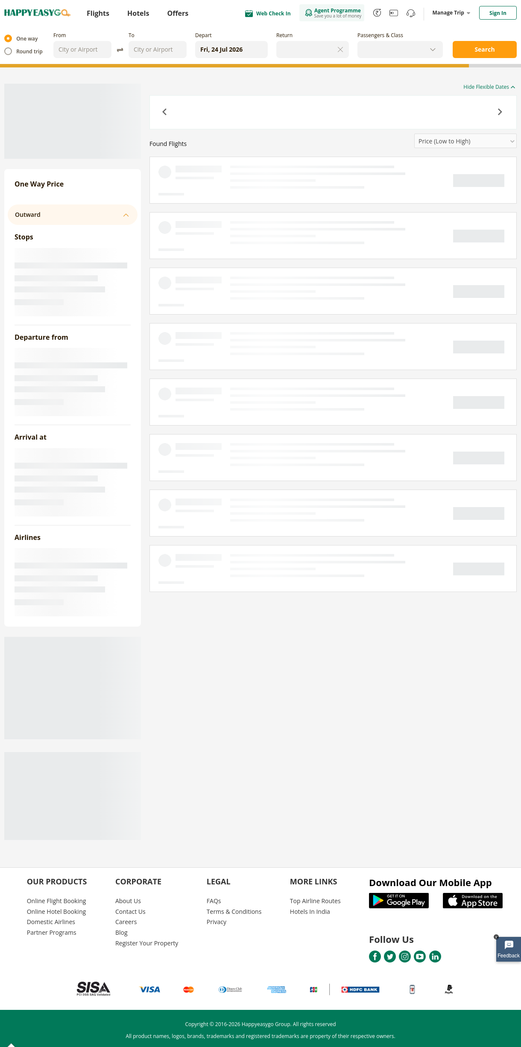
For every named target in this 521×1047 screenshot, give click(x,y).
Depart (203, 35)
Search (484, 49)
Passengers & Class (380, 35)
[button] (165, 113)
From (59, 35)
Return (284, 35)
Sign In (497, 13)
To (132, 35)
